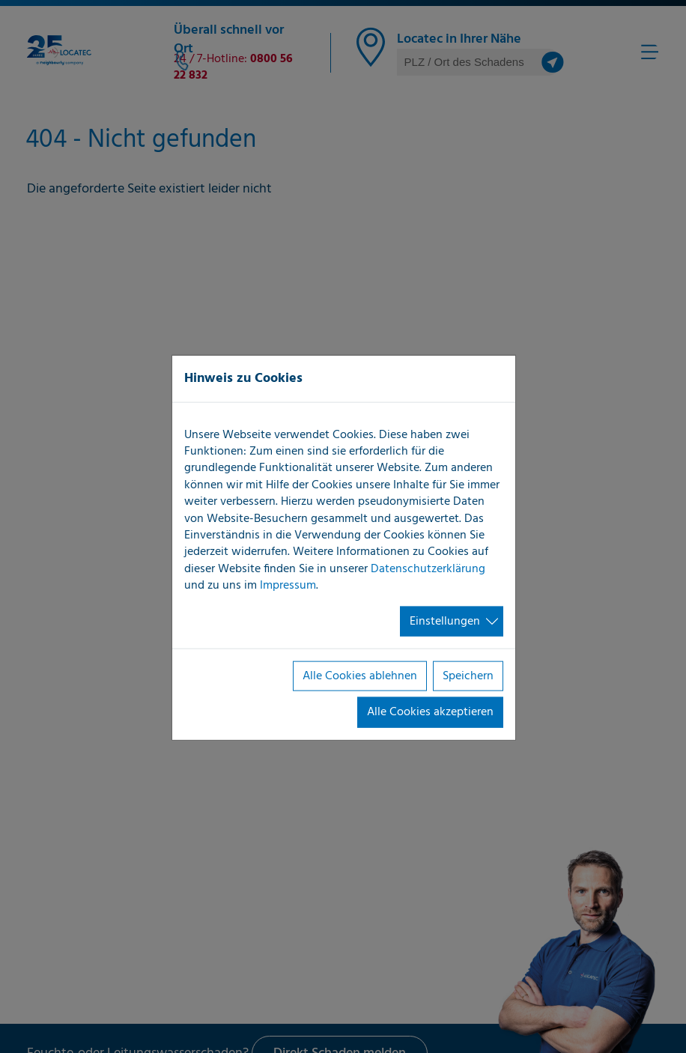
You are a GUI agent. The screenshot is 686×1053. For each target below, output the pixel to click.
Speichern (468, 676)
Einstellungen (445, 621)
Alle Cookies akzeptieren (430, 712)
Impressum (288, 585)
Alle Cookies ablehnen (360, 676)
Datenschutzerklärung (428, 568)
